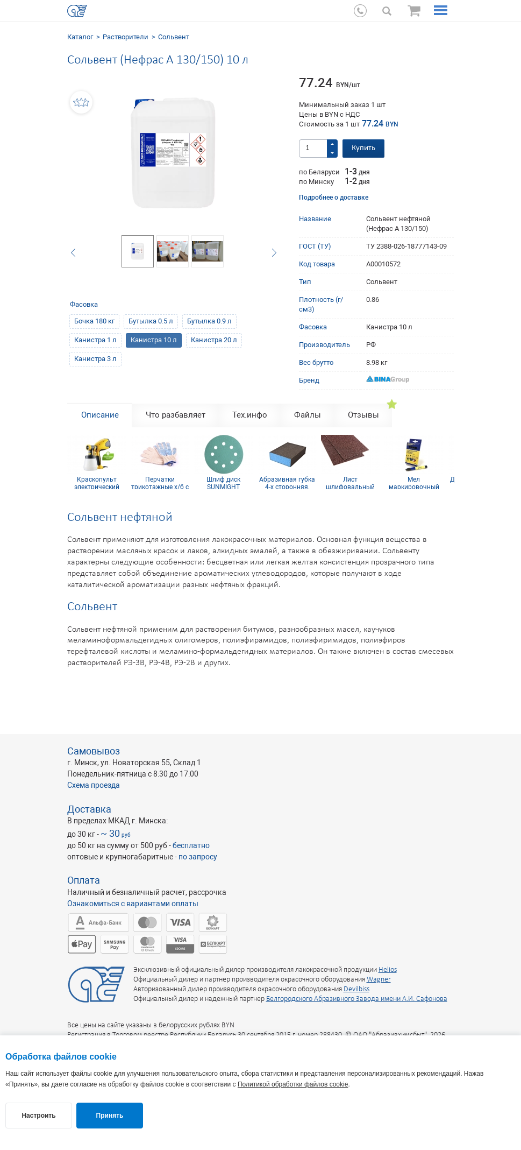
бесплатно (191, 845)
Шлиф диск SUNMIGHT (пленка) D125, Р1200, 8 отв (224, 482)
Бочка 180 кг (94, 321)
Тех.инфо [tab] (249, 415)
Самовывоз (93, 751)
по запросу (198, 856)
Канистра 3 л (95, 359)
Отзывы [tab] (363, 415)
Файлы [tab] (307, 415)
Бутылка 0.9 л (209, 321)
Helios (388, 970)
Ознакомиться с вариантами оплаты (132, 903)
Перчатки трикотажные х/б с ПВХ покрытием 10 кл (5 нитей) (160, 482)
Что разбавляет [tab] (175, 415)
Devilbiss (356, 989)
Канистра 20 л (214, 340)
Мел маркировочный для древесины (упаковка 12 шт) (414, 482)
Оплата (83, 880)
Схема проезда (93, 785)
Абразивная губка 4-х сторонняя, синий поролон (287, 482)
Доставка (89, 809)
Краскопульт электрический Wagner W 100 (96, 482)
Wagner (379, 980)
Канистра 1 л (95, 340)
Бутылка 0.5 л (151, 321)
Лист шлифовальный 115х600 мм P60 (350, 482)
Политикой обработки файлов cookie (293, 1084)
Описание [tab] (100, 415)
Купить (363, 148)
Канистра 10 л (154, 340)
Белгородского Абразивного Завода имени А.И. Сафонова (356, 999)
